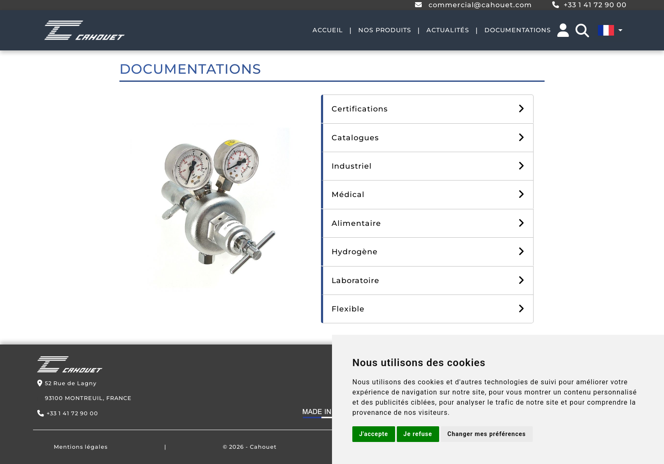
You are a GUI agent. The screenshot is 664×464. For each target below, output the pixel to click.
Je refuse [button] (418, 434)
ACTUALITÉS (447, 30)
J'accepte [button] (373, 434)
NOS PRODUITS (384, 30)
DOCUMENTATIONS (517, 30)
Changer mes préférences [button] (487, 434)
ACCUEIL (328, 30)
